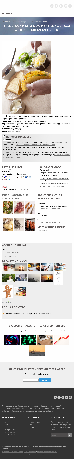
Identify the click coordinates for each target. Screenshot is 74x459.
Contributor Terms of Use (47, 452)
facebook (56, 6)
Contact (47, 455)
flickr (70, 6)
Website (13, 398)
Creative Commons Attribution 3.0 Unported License (35, 145)
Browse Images (9, 432)
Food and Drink (41, 21)
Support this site (45, 314)
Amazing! (12, 169)
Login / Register (30, 452)
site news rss (62, 397)
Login (6, 425)
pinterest (65, 6)
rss (61, 6)
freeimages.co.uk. (8, 408)
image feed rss (66, 397)
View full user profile (9, 256)
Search (31, 427)
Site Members (66, 331)
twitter (52, 6)
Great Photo (10, 169)
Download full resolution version (54, 186)
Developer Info (34, 422)
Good (8, 169)
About (26, 455)
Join (5, 422)
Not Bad (6, 169)
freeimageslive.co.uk (13, 4)
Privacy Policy (36, 455)
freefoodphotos (14, 131)
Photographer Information (12, 452)
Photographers (9, 430)
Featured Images (10, 435)
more (34, 237)
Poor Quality (5, 169)
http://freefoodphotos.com (50, 208)
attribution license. (47, 411)
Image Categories (22, 21)
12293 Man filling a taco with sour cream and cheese (23, 142)
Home (7, 21)
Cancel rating (3, 169)
